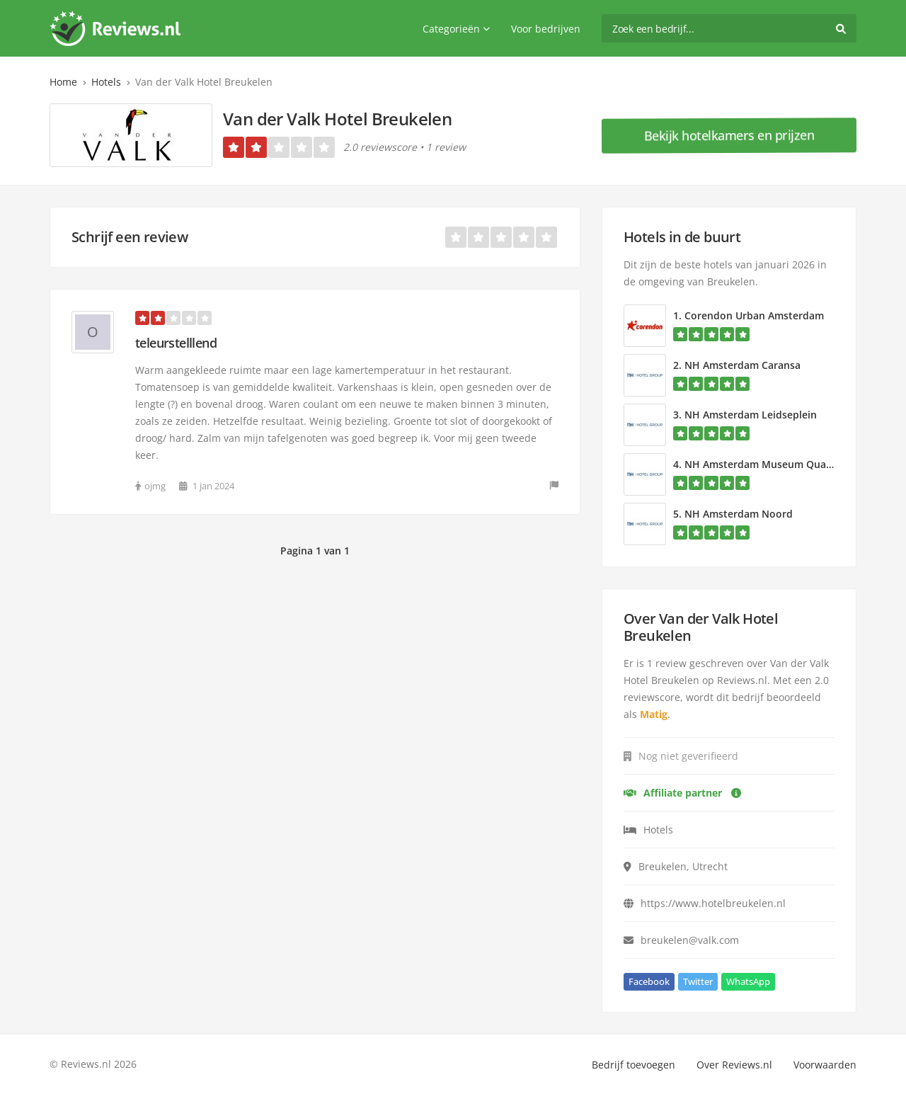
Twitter (698, 981)
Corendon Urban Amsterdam (754, 315)
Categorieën (456, 28)
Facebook (649, 981)
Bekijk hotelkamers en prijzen (729, 135)
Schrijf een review (129, 236)
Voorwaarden (824, 1064)
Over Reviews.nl (734, 1064)
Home (63, 82)
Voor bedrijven (545, 28)
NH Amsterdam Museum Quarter (764, 464)
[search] (729, 28)
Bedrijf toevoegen (633, 1064)
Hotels (106, 82)
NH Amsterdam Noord (738, 513)
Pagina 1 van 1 (315, 550)
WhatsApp (748, 981)
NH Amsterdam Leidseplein (750, 414)
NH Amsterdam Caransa (742, 365)
